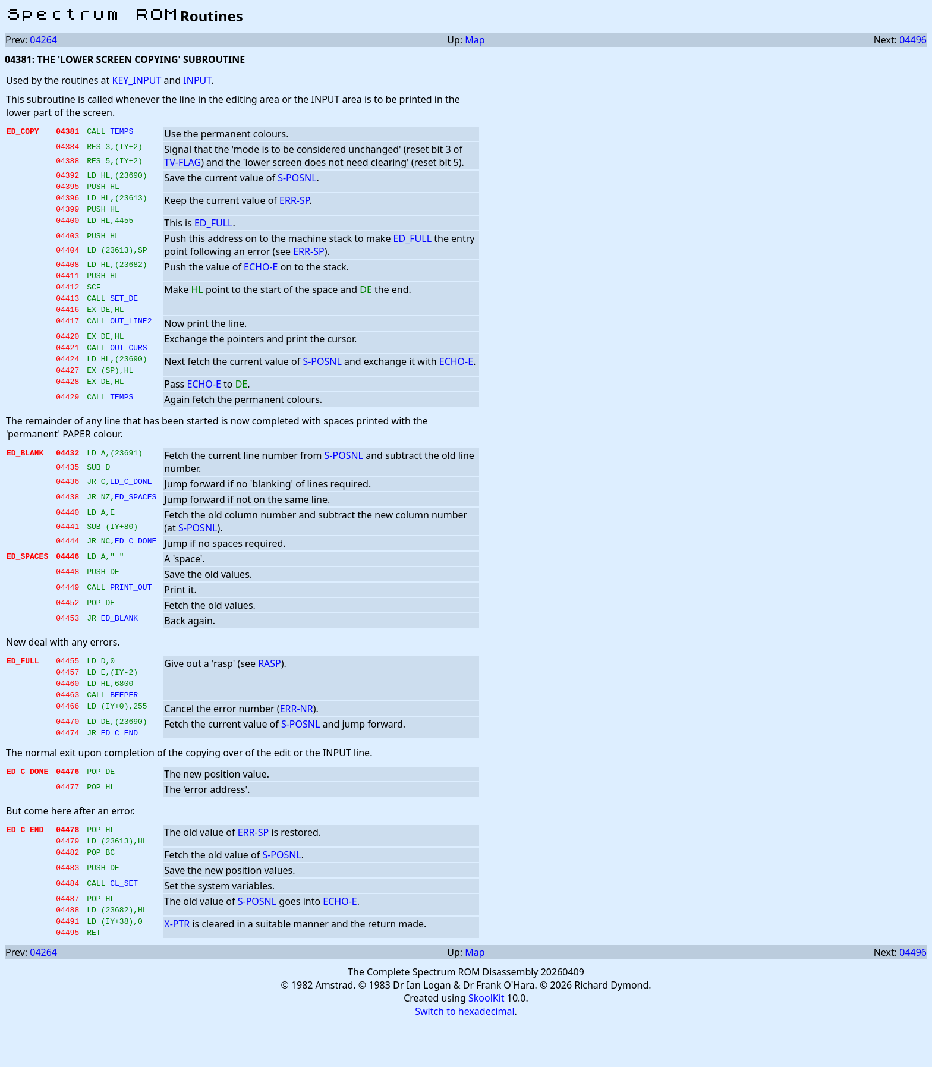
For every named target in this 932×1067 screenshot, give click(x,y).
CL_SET (124, 922)
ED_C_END (119, 766)
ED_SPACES (135, 521)
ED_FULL (213, 230)
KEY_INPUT (136, 80)
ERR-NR (296, 738)
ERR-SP (294, 203)
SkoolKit (486, 1042)
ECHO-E (261, 274)
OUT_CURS (128, 366)
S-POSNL (297, 177)
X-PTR (177, 964)
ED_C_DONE (131, 506)
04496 (913, 39)
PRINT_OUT (131, 611)
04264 (43, 39)
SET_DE (124, 312)
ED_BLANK (119, 642)
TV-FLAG (182, 162)
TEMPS (121, 132)
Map (474, 39)
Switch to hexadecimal (464, 1055)
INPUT (197, 80)
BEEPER (124, 724)
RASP (269, 686)
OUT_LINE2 (131, 338)
